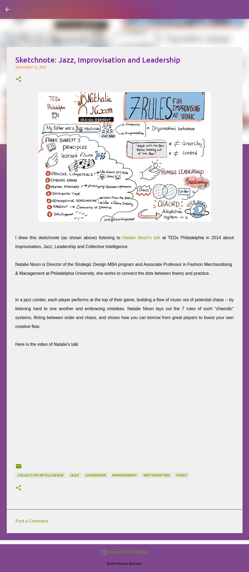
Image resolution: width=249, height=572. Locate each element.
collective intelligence (41, 475)
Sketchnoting (156, 475)
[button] (18, 79)
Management (124, 475)
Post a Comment (31, 521)
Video (181, 475)
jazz (74, 475)
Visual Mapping (45, 9)
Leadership (95, 475)
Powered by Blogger (124, 552)
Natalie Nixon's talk (141, 237)
